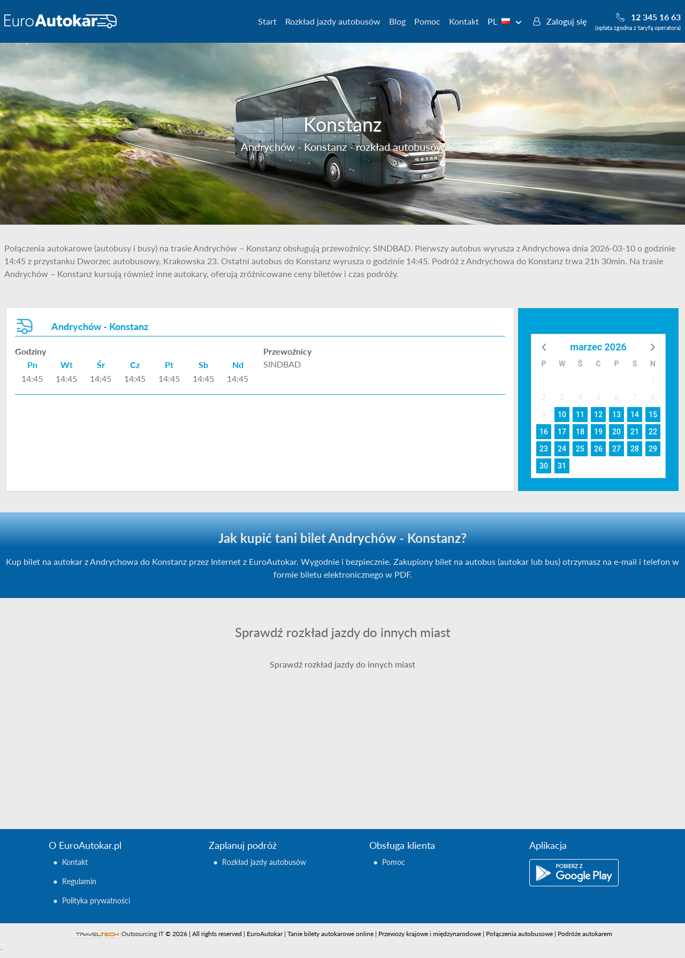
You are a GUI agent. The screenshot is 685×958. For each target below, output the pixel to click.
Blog (397, 21)
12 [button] (598, 414)
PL (505, 21)
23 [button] (543, 448)
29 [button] (653, 448)
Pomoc (427, 21)
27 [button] (616, 448)
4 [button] (580, 397)
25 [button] (580, 448)
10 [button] (562, 414)
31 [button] (562, 466)
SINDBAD (282, 364)
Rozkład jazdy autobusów (332, 21)
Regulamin (79, 881)
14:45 (32, 378)
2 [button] (544, 397)
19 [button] (598, 431)
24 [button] (562, 448)
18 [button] (580, 431)
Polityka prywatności (96, 900)
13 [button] (616, 414)
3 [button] (562, 397)
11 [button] (580, 414)
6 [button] (616, 397)
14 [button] (634, 414)
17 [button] (562, 431)
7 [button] (635, 397)
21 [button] (634, 431)
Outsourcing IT (142, 934)
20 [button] (616, 431)
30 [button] (543, 466)
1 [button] (653, 380)
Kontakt (464, 21)
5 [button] (598, 397)
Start (267, 21)
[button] (545, 347)
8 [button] (653, 397)
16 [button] (543, 431)
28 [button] (634, 448)
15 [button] (653, 414)
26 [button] (598, 448)
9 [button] (544, 414)
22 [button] (653, 431)
